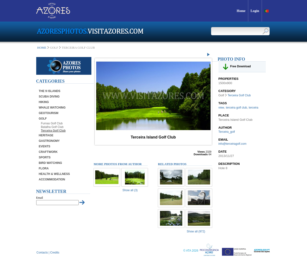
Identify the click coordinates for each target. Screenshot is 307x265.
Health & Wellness (54, 174)
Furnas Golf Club (52, 123)
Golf (43, 118)
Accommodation (52, 179)
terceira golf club (236, 107)
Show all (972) (196, 231)
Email (39, 197)
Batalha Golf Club (52, 127)
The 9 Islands (49, 91)
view (221, 107)
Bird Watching (50, 163)
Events (44, 146)
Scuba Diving (49, 96)
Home (41, 47)
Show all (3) (130, 190)
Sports (45, 157)
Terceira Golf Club (53, 130)
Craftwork (48, 152)
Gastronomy (49, 141)
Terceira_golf (226, 131)
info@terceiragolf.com (232, 143)
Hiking (44, 102)
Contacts (42, 252)
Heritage (46, 135)
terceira (253, 107)
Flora (44, 168)
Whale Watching (52, 107)
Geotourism (49, 113)
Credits (54, 252)
